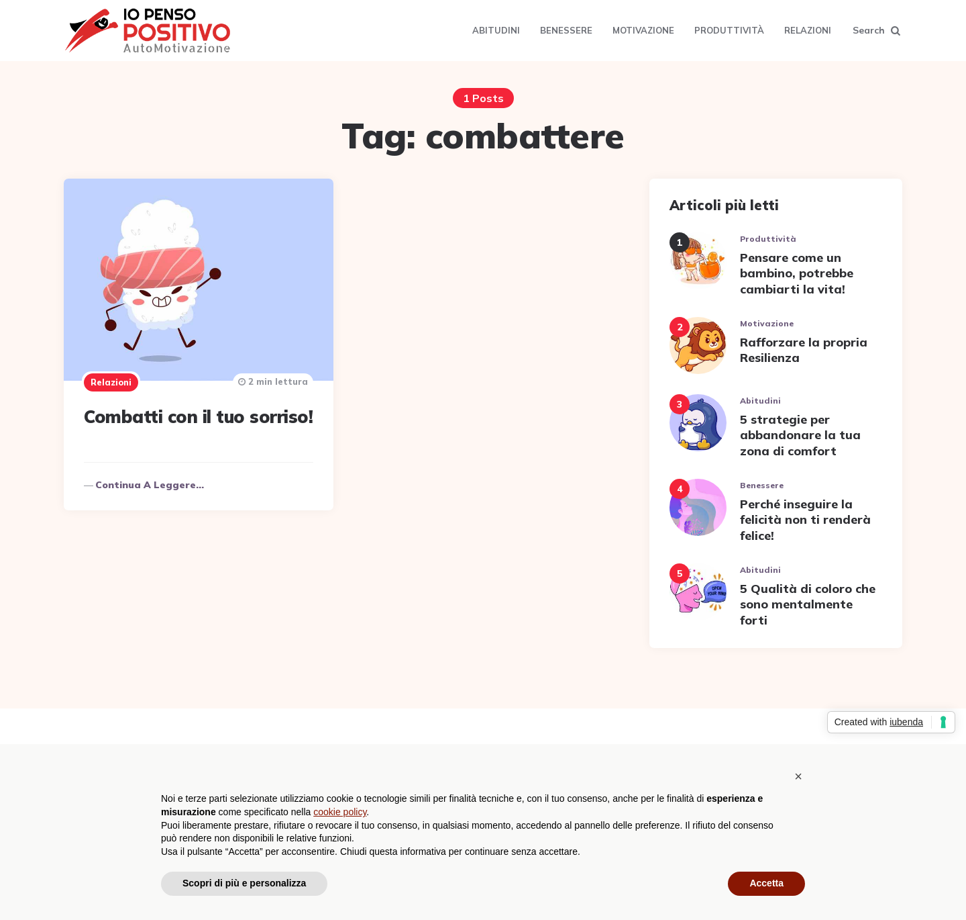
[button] (798, 776)
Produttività (729, 30)
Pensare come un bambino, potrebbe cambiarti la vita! (796, 273)
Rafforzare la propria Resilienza (803, 349)
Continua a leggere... (149, 484)
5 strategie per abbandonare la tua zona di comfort (800, 435)
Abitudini (496, 30)
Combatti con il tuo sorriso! (198, 417)
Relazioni (807, 30)
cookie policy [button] (339, 812)
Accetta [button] (766, 883)
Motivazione (643, 30)
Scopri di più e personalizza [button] (244, 883)
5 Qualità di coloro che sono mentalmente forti (807, 604)
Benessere (566, 30)
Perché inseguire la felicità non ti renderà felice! (805, 519)
